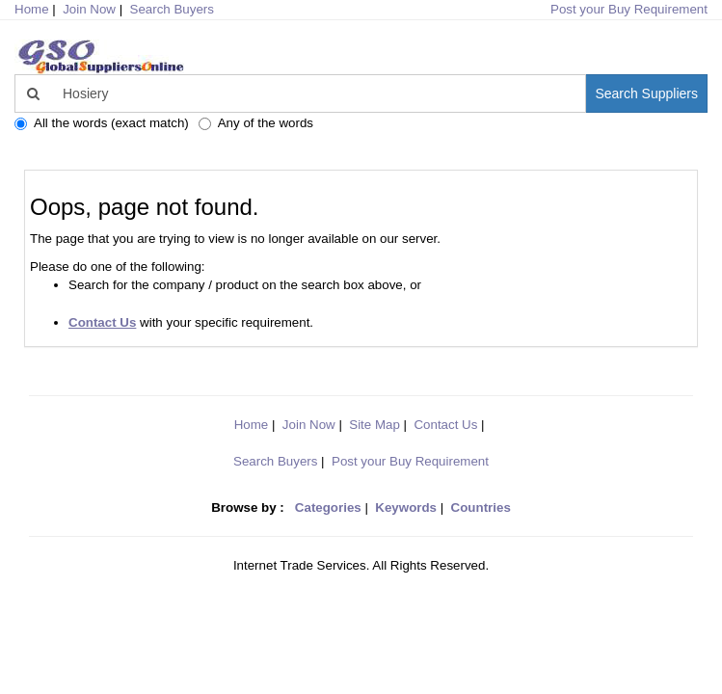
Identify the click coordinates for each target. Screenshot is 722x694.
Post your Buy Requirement (629, 9)
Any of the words (256, 123)
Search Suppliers (646, 93)
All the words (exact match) (101, 123)
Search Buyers (172, 9)
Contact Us (445, 424)
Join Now (89, 9)
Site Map (374, 424)
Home (251, 424)
